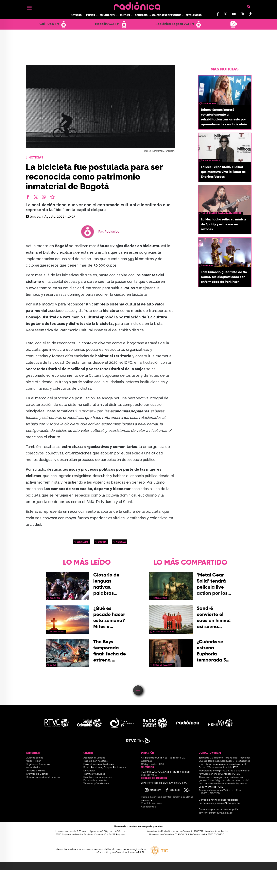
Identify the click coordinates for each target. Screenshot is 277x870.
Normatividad (33, 767)
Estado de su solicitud (95, 780)
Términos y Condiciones (96, 784)
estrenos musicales (163, 632)
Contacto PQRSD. (230, 774)
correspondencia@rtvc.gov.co (216, 771)
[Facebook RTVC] (172, 790)
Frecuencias (194, 15)
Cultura (125, 15)
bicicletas (82, 541)
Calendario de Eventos (166, 15)
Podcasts (141, 15)
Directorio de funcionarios (97, 777)
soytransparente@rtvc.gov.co (215, 813)
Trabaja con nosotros (95, 761)
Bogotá (102, 541)
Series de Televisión (163, 665)
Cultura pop (209, 103)
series (53, 665)
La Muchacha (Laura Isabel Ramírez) (222, 213)
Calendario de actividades (98, 764)
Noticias (76, 15)
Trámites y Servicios (94, 774)
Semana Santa (57, 632)
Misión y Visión (33, 761)
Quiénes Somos (34, 758)
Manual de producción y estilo (43, 777)
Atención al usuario (94, 758)
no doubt (208, 266)
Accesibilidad (149, 807)
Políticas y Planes (35, 771)
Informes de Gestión (37, 774)
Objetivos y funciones (38, 764)
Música (90, 15)
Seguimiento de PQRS (211, 787)
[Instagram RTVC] (152, 790)
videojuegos (160, 598)
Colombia (55, 598)
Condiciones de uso (152, 803)
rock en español (211, 161)
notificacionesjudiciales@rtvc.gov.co (219, 803)
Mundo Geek (107, 15)
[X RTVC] (187, 790)
